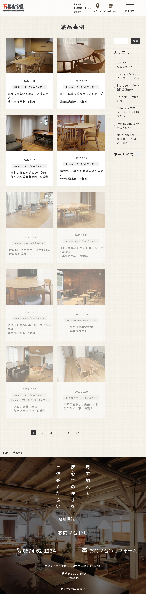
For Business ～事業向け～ (128, 125)
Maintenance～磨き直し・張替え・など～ (127, 139)
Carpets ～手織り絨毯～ (128, 99)
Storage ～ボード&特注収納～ (128, 87)
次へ (77, 432)
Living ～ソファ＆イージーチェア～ (128, 76)
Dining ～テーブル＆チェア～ (127, 65)
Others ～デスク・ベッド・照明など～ (128, 112)
